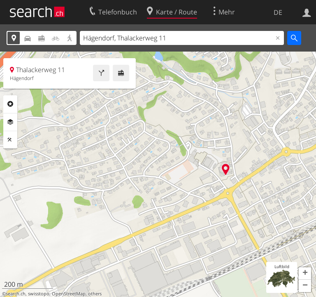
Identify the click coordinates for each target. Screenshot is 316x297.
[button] (305, 273)
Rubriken (10, 104)
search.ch (16, 294)
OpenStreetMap (69, 294)
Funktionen (10, 139)
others (95, 294)
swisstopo (38, 294)
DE (278, 12)
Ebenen (10, 122)
